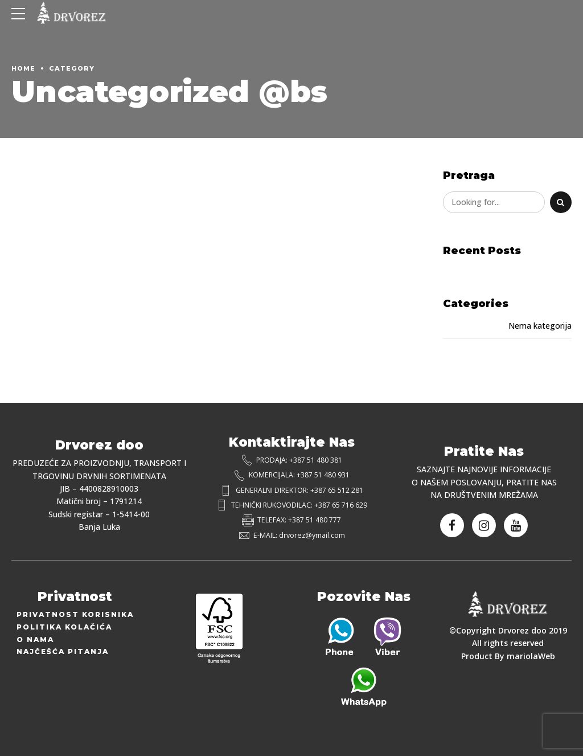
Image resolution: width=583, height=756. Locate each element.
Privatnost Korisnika (75, 614)
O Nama (35, 639)
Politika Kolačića (64, 627)
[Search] (561, 202)
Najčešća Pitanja (63, 651)
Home (23, 68)
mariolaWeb (531, 656)
